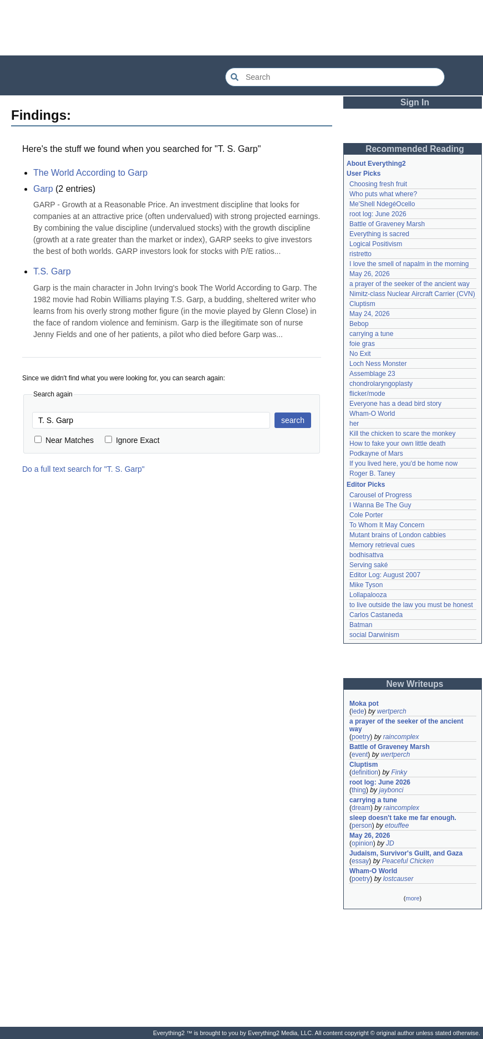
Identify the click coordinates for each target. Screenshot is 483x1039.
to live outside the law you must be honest (411, 605)
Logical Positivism (375, 244)
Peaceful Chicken (408, 861)
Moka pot (364, 703)
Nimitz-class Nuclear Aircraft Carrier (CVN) (412, 294)
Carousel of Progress (380, 495)
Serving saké (368, 565)
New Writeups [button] (415, 684)
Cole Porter (366, 515)
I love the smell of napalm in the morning (409, 264)
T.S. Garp (52, 271)
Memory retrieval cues (382, 545)
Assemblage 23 (372, 374)
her (354, 423)
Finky (399, 772)
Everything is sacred (379, 234)
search (292, 420)
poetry (361, 737)
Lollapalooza (368, 595)
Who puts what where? (383, 194)
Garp (43, 188)
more (412, 898)
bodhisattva (366, 555)
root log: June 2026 (377, 214)
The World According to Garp (90, 172)
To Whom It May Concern (386, 525)
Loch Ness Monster (377, 364)
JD (390, 843)
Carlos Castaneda (376, 615)
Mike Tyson (366, 585)
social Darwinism (374, 635)
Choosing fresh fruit (378, 184)
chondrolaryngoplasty (381, 384)
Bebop (359, 324)
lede (358, 711)
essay (360, 861)
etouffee (397, 825)
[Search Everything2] (335, 77)
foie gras (362, 344)
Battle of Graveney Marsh (387, 224)
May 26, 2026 (369, 274)
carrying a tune (371, 334)
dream (361, 808)
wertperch (391, 711)
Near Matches (64, 440)
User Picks (363, 173)
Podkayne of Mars (376, 453)
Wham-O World (372, 413)
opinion (362, 843)
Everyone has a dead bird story (395, 404)
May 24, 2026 (369, 314)
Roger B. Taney (372, 473)
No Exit (360, 354)
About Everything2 (376, 163)
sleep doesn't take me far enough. (402, 818)
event (360, 754)
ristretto (360, 254)
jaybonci (391, 790)
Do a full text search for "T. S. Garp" (83, 469)
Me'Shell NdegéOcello (382, 204)
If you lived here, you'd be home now (403, 463)
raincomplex (401, 737)
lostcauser (398, 879)
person (362, 825)
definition (365, 772)
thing (359, 790)
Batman (360, 625)
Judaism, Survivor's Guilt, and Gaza (405, 853)
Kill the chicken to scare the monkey (402, 433)
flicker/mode (367, 394)
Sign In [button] (414, 102)
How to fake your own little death (397, 443)
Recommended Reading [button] (414, 149)
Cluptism (362, 304)
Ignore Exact (132, 440)
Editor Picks (366, 484)
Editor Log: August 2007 (384, 575)
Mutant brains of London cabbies (397, 535)
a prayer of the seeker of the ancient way (409, 284)
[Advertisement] (242, 28)
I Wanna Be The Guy (380, 505)
